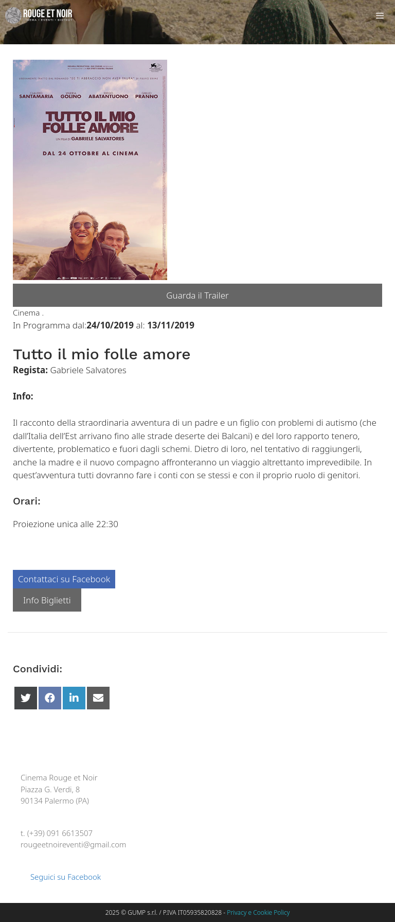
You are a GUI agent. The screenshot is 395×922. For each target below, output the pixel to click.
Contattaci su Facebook (64, 579)
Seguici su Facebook (61, 877)
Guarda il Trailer (197, 295)
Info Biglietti (47, 600)
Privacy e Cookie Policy (258, 912)
